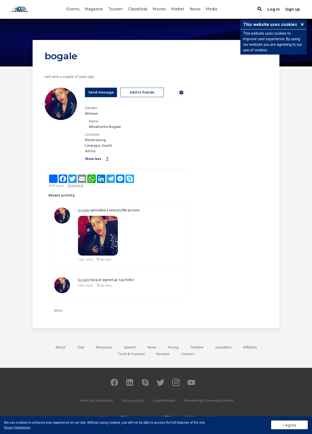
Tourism (115, 9)
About (60, 347)
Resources (104, 347)
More (58, 311)
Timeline (196, 347)
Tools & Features (131, 354)
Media (211, 9)
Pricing (173, 347)
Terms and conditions (96, 401)
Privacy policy (133, 401)
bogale (83, 210)
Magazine (94, 9)
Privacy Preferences (17, 427)
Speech (130, 347)
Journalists (223, 347)
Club (80, 347)
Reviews (163, 354)
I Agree (289, 425)
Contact (187, 354)
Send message (101, 92)
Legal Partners (164, 401)
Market (177, 9)
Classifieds (137, 9)
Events (72, 9)
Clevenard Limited (219, 401)
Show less (93, 159)
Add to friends (142, 92)
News (195, 9)
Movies (159, 9)
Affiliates (250, 347)
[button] (302, 25)
